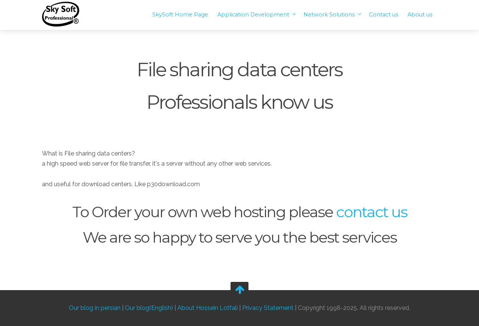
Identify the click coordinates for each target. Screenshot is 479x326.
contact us (371, 212)
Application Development (254, 14)
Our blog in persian (94, 308)
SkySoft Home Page (180, 14)
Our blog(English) (149, 308)
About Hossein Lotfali (207, 308)
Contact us (383, 14)
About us (420, 14)
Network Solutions (329, 14)
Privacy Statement (267, 308)
